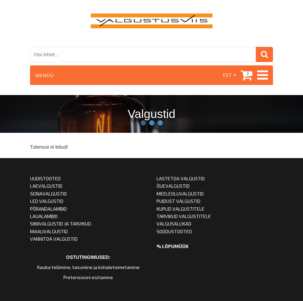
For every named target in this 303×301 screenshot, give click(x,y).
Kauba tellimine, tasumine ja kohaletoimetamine (88, 267)
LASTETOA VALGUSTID (181, 178)
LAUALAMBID (44, 216)
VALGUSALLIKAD (174, 224)
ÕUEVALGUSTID (173, 186)
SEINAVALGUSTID (48, 194)
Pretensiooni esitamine (88, 277)
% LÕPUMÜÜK (173, 246)
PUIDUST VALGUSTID (178, 201)
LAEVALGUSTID (46, 186)
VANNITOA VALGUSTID (54, 239)
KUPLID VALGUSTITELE (180, 209)
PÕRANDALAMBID (48, 209)
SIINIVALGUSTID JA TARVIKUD (60, 224)
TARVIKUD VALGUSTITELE (184, 216)
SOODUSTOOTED (174, 231)
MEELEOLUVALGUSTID (180, 194)
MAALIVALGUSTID (49, 231)
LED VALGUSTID (46, 201)
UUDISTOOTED (45, 178)
